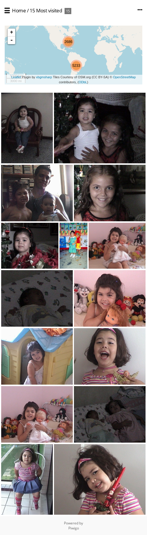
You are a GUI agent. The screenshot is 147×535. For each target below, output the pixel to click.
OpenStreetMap (124, 77)
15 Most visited (46, 10)
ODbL (83, 82)
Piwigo (73, 528)
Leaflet (16, 77)
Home (19, 10)
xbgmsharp (44, 77)
